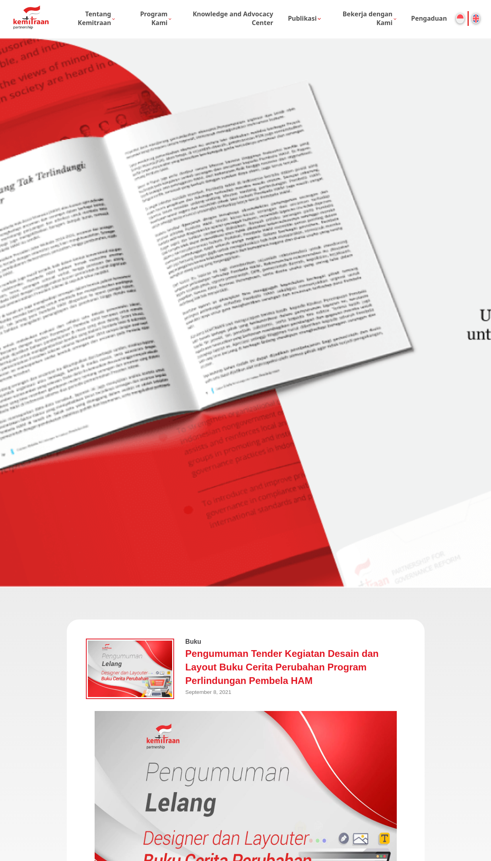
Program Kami (153, 18)
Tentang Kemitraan (94, 18)
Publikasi (302, 18)
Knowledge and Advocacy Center (233, 18)
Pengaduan (429, 18)
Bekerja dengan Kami (368, 18)
